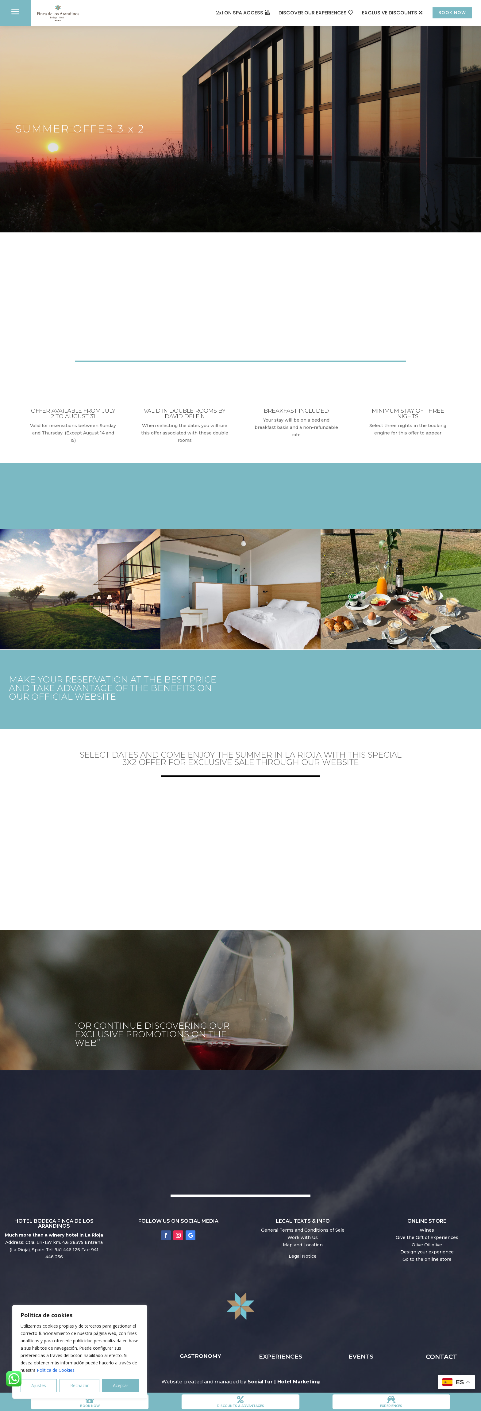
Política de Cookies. (56, 1370)
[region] (79, 1352)
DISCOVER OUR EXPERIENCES (306, 12)
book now (90, 1406)
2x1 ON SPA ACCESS (232, 12)
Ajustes (38, 1385)
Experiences (391, 1406)
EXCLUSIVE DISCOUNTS (382, 12)
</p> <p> (240, 848)
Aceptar (120, 1385)
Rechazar (79, 1385)
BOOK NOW (449, 13)
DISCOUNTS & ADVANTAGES (240, 1406)
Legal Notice (303, 1257)
